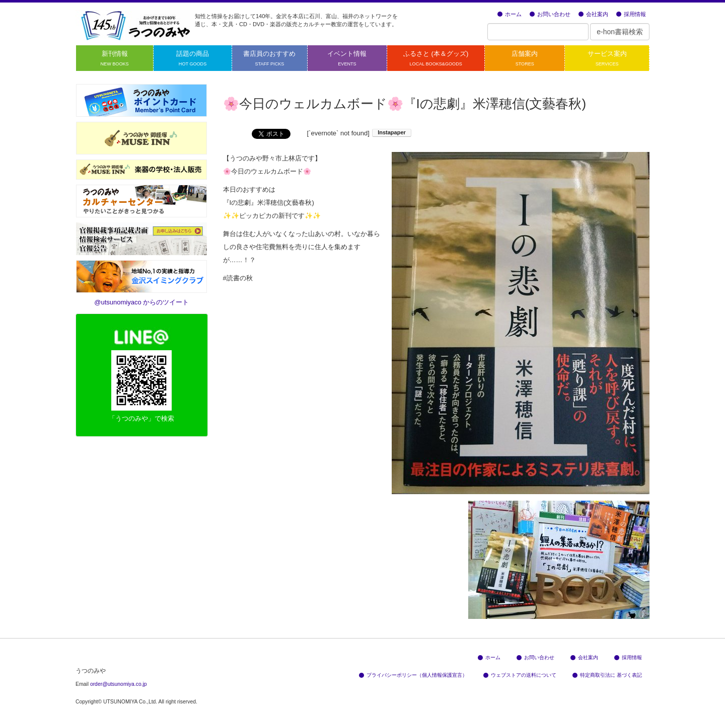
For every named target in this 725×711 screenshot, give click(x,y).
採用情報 (631, 14)
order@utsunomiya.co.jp (118, 684)
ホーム (509, 14)
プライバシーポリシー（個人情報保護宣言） (413, 675)
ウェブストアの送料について (519, 675)
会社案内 (593, 14)
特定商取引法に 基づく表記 (607, 675)
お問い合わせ (550, 14)
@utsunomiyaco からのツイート (141, 302)
